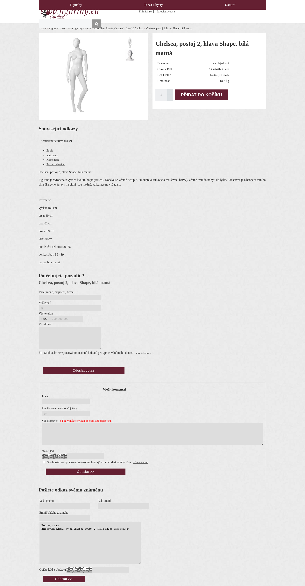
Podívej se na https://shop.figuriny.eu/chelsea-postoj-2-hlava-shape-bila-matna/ (90, 543)
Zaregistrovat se (165, 11)
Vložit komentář (114, 389)
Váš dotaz (52, 155)
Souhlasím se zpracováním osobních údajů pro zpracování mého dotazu (88, 352)
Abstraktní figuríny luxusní (56, 140)
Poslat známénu (55, 164)
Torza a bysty (153, 5)
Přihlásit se (145, 11)
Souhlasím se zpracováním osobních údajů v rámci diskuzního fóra (89, 462)
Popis (49, 150)
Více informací (143, 353)
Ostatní (230, 5)
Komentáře (52, 159)
